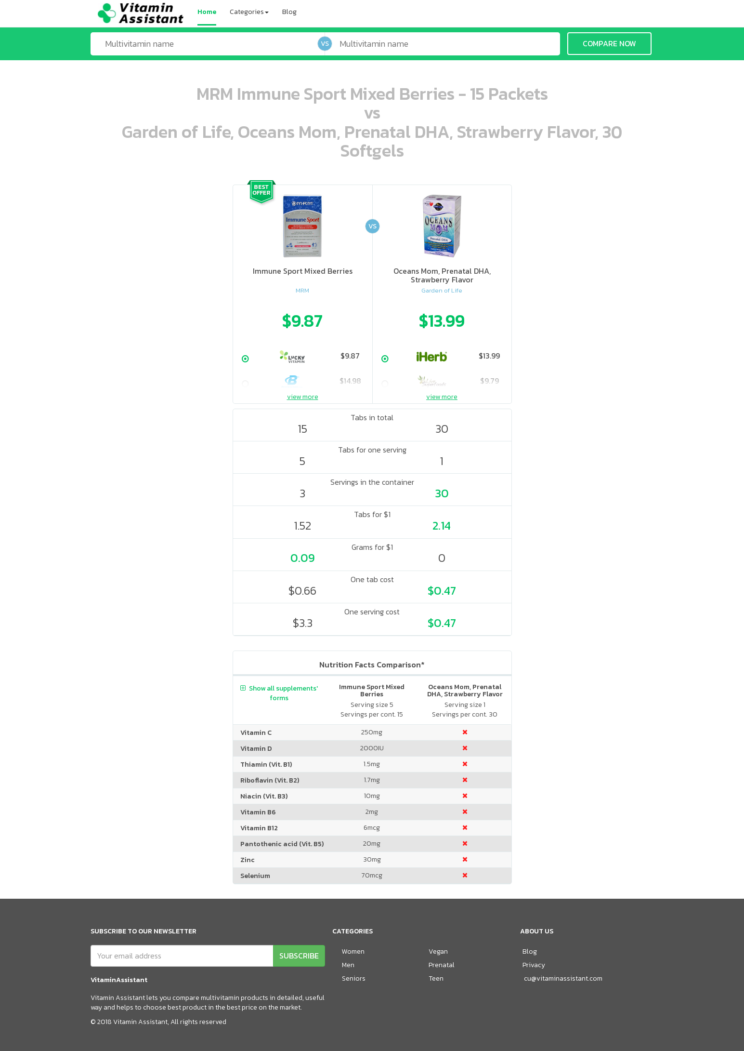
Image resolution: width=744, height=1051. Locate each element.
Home (206, 12)
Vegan (438, 951)
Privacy (533, 965)
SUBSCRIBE (299, 955)
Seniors (353, 978)
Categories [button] (249, 12)
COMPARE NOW (609, 43)
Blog (289, 12)
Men (348, 965)
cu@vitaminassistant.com (563, 978)
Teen (436, 978)
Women (353, 951)
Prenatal (442, 965)
